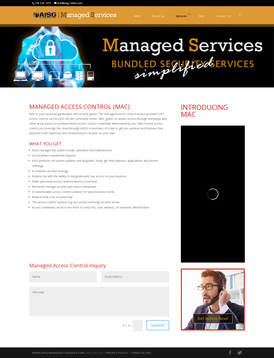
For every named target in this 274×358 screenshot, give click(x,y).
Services (181, 16)
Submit (158, 325)
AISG (137, 16)
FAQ (201, 16)
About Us (158, 16)
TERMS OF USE (141, 353)
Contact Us (223, 16)
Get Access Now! (212, 318)
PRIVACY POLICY (117, 353)
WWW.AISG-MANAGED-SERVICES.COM (58, 353)
